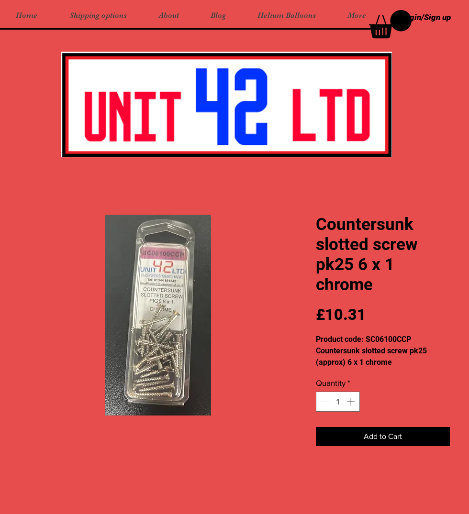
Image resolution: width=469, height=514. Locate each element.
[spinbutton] (338, 401)
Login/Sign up (426, 17)
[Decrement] (324, 401)
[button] (390, 24)
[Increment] (352, 401)
